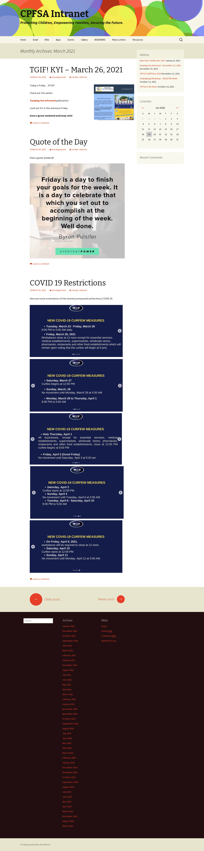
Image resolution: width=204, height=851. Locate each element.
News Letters (119, 39)
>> (177, 107)
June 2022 (67, 645)
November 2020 (69, 713)
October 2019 (68, 777)
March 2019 (67, 811)
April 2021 (67, 689)
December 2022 (69, 631)
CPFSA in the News (148, 86)
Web (47, 39)
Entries (106, 631)
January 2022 (68, 660)
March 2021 (67, 694)
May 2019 (66, 801)
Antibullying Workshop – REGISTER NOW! (158, 78)
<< (143, 107)
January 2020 (68, 762)
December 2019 (69, 767)
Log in (104, 626)
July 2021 (66, 674)
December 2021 (69, 665)
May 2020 (66, 743)
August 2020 (68, 728)
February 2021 (69, 699)
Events (70, 39)
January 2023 (68, 626)
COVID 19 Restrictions (68, 282)
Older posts (45, 599)
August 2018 (68, 821)
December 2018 (69, 816)
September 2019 (70, 782)
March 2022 (67, 650)
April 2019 (67, 806)
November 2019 (69, 772)
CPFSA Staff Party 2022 (150, 73)
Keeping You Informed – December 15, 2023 (160, 65)
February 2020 (69, 757)
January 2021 (68, 704)
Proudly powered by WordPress (35, 844)
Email (35, 39)
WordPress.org (108, 640)
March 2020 (67, 752)
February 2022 (69, 655)
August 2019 (68, 787)
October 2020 (68, 718)
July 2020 (66, 733)
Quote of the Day (58, 142)
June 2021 (67, 679)
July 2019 (66, 791)
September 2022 (70, 640)
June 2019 (67, 796)
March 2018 (67, 826)
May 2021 (66, 684)
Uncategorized (59, 77)
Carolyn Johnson (79, 77)
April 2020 (67, 748)
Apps (58, 39)
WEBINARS (100, 39)
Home (23, 39)
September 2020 (70, 723)
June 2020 (67, 738)
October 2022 (68, 635)
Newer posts (111, 599)
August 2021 (68, 670)
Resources (138, 39)
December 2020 (69, 709)
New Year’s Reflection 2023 (152, 60)
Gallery (84, 39)
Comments (108, 635)
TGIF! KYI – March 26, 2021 (76, 69)
